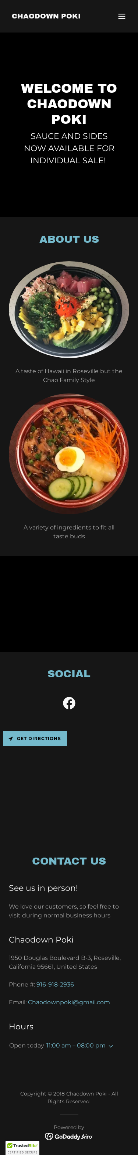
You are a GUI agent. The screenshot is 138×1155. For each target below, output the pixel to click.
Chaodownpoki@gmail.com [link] (69, 1002)
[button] (121, 16)
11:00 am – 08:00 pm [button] (76, 1045)
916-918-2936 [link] (55, 984)
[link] (46, 16)
